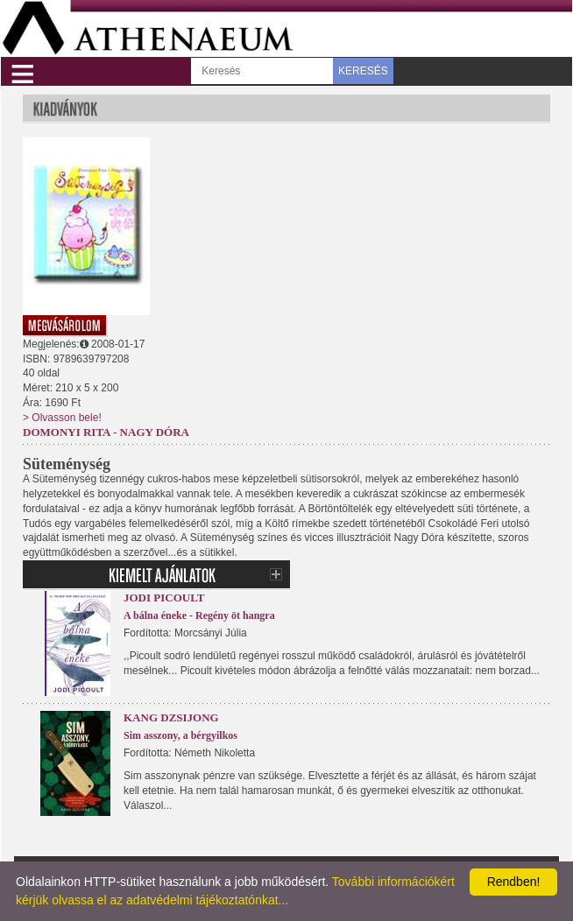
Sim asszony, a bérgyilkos (180, 735)
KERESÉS (363, 71)
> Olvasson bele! (62, 417)
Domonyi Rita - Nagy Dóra (106, 432)
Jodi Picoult (164, 597)
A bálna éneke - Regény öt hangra (199, 615)
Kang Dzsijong (171, 717)
